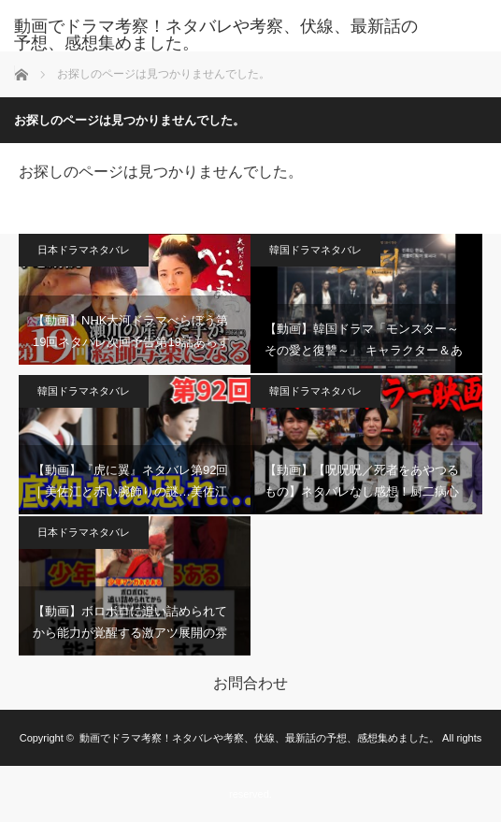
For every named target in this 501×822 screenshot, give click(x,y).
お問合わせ (250, 683)
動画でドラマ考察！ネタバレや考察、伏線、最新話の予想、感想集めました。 (216, 34)
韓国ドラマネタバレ (315, 249)
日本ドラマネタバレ (83, 249)
